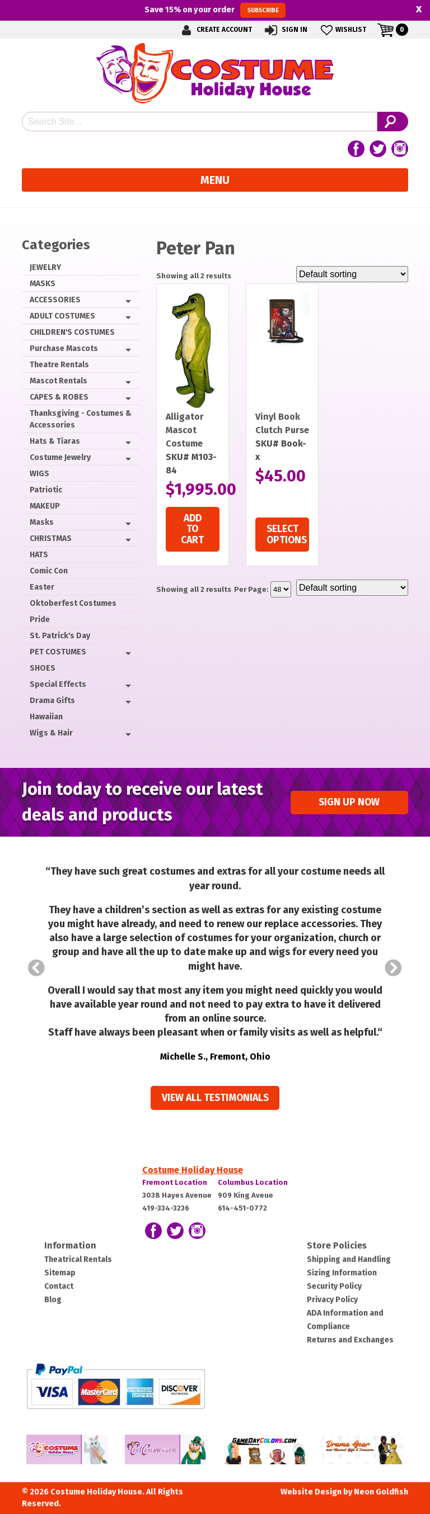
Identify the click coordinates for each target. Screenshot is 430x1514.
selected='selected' (280, 589)
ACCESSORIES (55, 300)
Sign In (285, 30)
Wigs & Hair (51, 733)
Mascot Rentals (58, 381)
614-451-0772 (242, 1208)
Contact (58, 1286)
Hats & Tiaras (55, 441)
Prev (36, 968)
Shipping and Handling (349, 1259)
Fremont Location (174, 1182)
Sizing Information (342, 1273)
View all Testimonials (215, 1098)
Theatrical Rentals (78, 1259)
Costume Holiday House (192, 1170)
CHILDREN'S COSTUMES (72, 332)
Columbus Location (253, 1182)
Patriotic (46, 490)
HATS (39, 554)
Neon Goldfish (381, 1492)
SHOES (42, 668)
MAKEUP (45, 506)
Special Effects (58, 684)
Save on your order (214, 10)
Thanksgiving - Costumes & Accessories (81, 419)
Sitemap (60, 1273)
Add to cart (192, 529)
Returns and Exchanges (350, 1340)
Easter (42, 587)
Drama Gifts (52, 700)
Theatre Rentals (59, 364)
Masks (42, 522)
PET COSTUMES (58, 652)
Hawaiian (46, 717)
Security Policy (334, 1286)
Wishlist (342, 30)
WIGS (39, 473)
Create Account (215, 30)
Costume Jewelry (60, 457)
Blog (53, 1299)
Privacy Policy (332, 1299)
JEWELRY (45, 267)
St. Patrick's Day (60, 635)
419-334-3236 (165, 1208)
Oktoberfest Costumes (73, 603)
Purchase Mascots (64, 348)
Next (394, 968)
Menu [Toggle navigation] (215, 180)
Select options (287, 534)
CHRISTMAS (51, 538)
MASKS (42, 283)
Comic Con (49, 571)
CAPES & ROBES (59, 397)
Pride (40, 619)
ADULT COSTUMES (62, 316)
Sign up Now (349, 802)
